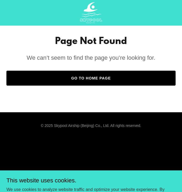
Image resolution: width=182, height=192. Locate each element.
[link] (91, 12)
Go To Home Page (91, 78)
